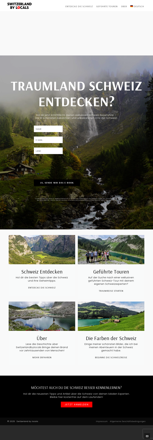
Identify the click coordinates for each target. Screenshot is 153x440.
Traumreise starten (111, 306)
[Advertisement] (76, 33)
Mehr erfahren (42, 373)
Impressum (102, 436)
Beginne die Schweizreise (111, 373)
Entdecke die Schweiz (42, 303)
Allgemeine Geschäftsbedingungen (128, 436)
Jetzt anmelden (76, 419)
